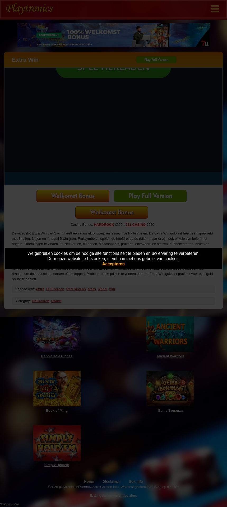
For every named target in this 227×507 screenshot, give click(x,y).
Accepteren (113, 264)
